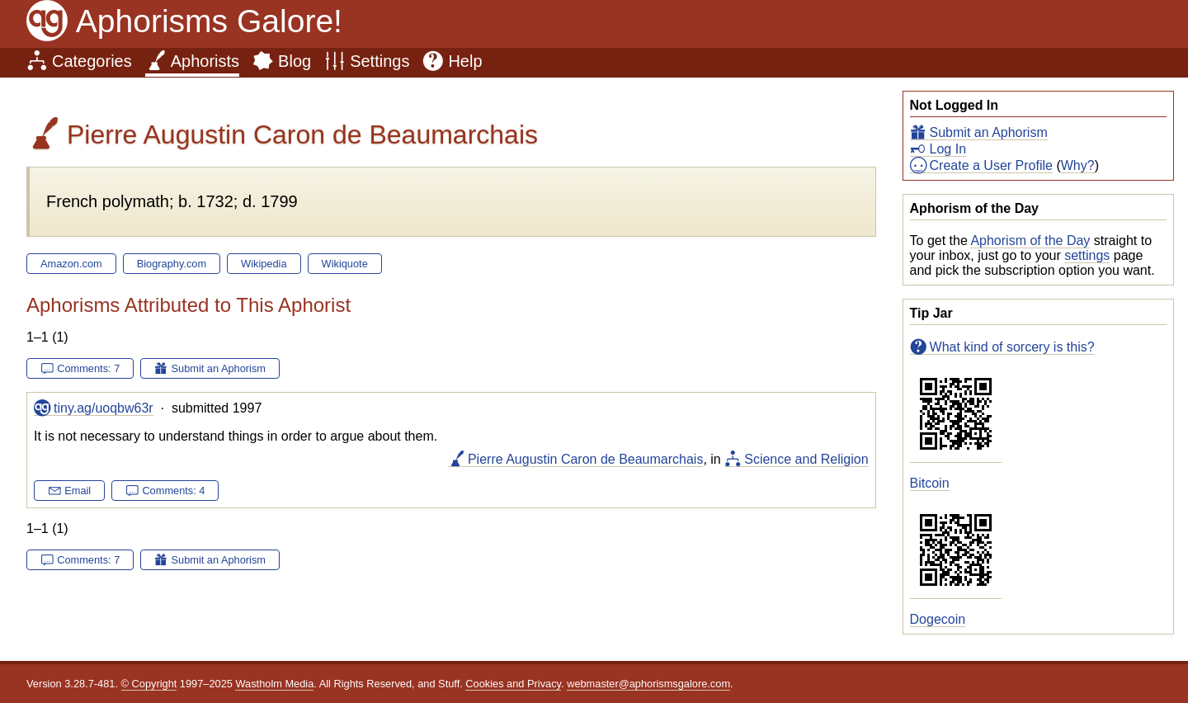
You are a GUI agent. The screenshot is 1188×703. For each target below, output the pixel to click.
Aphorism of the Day (1030, 241)
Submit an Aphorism (989, 132)
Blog (294, 61)
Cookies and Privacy (513, 683)
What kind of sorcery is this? (1012, 347)
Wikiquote (345, 263)
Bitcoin (930, 483)
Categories (92, 61)
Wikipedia (263, 263)
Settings (379, 61)
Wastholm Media (274, 683)
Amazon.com (71, 263)
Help (465, 61)
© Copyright (149, 683)
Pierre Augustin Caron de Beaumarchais (586, 459)
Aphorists (205, 61)
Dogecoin (938, 619)
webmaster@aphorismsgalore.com (648, 683)
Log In (948, 149)
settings (1087, 255)
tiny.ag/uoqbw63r (103, 408)
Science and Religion (806, 459)
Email (77, 490)
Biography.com (171, 263)
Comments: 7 (88, 368)
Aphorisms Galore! (209, 21)
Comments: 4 (173, 490)
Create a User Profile (991, 165)
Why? (1078, 165)
